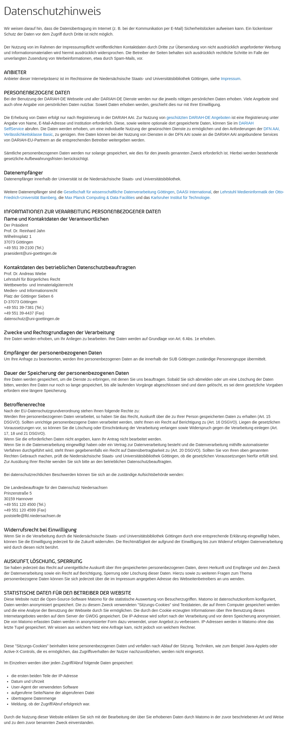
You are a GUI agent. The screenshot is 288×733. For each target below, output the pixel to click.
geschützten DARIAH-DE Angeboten (198, 117)
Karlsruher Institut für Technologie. (181, 197)
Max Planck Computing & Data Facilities (100, 197)
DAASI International (194, 192)
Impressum (230, 78)
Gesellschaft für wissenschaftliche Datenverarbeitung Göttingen (119, 192)
